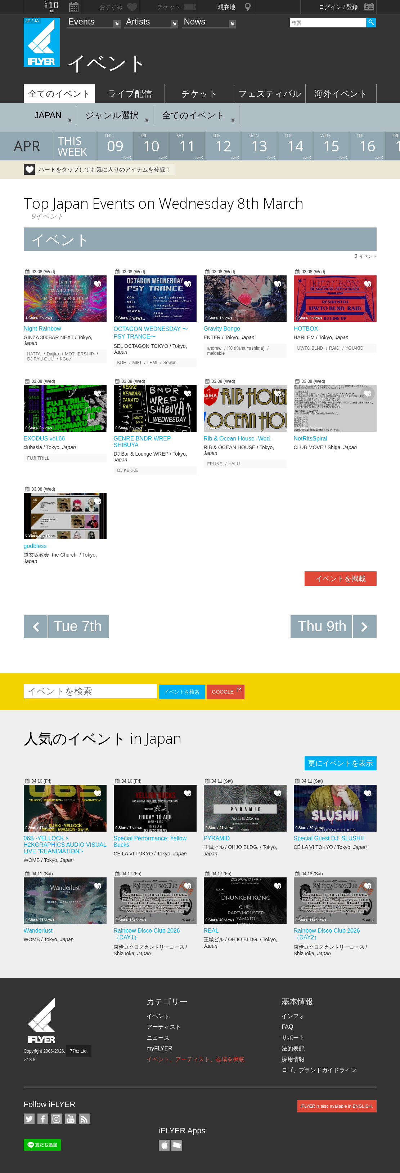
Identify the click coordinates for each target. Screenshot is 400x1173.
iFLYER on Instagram (56, 1119)
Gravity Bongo (222, 329)
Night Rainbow (42, 329)
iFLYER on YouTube (70, 1119)
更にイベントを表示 (340, 763)
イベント (158, 1016)
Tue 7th (78, 626)
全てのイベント (59, 93)
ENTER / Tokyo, (229, 337)
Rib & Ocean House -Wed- (238, 438)
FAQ (287, 1027)
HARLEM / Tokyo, (321, 337)
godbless (35, 546)
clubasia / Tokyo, (50, 447)
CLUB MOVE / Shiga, (325, 447)
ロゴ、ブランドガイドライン (319, 1070)
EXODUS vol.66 (44, 438)
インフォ (293, 1016)
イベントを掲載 (340, 579)
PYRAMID (217, 838)
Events (81, 21)
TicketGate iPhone (176, 1145)
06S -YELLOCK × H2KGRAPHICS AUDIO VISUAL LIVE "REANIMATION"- (65, 844)
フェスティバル (269, 93)
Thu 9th (322, 626)
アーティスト (164, 1027)
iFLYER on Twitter (29, 1119)
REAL (211, 931)
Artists (138, 21)
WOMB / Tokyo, (49, 860)
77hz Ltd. (78, 1051)
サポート (293, 1038)
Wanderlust (38, 931)
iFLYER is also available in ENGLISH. (337, 1106)
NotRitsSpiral (310, 438)
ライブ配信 (130, 93)
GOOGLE (223, 692)
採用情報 (293, 1059)
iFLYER (42, 1020)
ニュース (158, 1038)
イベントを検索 (181, 692)
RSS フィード (84, 1119)
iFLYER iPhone (164, 1145)
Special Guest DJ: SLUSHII (329, 838)
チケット (199, 93)
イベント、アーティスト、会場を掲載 (195, 1059)
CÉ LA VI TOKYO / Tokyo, (150, 853)
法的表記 (293, 1048)
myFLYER (159, 1048)
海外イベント (341, 93)
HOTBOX (306, 329)
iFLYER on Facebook (42, 1119)
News (194, 21)
